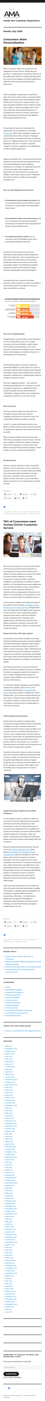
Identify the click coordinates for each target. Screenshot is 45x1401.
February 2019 (10, 1121)
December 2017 (10, 1152)
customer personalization (32, 511)
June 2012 (8, 1312)
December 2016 (11, 1178)
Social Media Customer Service (16, 1013)
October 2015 (10, 1211)
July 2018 (8, 1134)
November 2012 (11, 1299)
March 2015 (9, 1227)
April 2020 (9, 1095)
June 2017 (8, 1165)
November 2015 (11, 1209)
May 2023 (8, 1059)
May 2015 (8, 1221)
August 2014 (9, 1245)
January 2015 (10, 1232)
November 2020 (11, 1079)
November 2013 (11, 1268)
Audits (7, 987)
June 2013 (8, 1281)
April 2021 (9, 1072)
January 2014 (10, 1263)
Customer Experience (13, 995)
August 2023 (9, 1054)
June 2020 (9, 1090)
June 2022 (9, 1064)
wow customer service (20, 513)
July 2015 (8, 1219)
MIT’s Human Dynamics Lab (18, 849)
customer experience (30, 939)
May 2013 (8, 1283)
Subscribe (11, 1374)
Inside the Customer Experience (21, 20)
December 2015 (10, 1206)
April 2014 (9, 1255)
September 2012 (11, 1304)
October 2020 (10, 1082)
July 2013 (8, 1278)
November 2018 (11, 1126)
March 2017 (9, 1172)
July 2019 (8, 1108)
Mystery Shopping (12, 1005)
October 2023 (10, 1051)
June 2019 (8, 1110)
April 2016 (9, 1196)
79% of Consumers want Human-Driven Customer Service (20, 524)
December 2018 (10, 1123)
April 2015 (9, 1224)
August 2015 (9, 1216)
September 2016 (11, 1183)
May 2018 (8, 1139)
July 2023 (8, 1056)
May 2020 (8, 1092)
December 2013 (10, 1265)
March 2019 (9, 1118)
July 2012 (8, 1309)
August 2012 (9, 1307)
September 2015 (11, 1214)
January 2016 (10, 1203)
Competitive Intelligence (14, 992)
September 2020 (11, 1085)
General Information (12, 1003)
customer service (17, 511)
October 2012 (10, 1302)
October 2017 (10, 1154)
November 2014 (11, 1237)
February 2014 (10, 1260)
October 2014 (10, 1240)
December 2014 (10, 1234)
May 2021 (8, 1069)
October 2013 (10, 1271)
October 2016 (10, 1180)
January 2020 (10, 1100)
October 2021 (10, 1067)
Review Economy (11, 1008)
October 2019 (10, 1103)
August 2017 (9, 1160)
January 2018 (10, 1149)
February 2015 (10, 1229)
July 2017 (8, 1162)
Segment (8, 133)
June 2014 (8, 1250)
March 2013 (9, 1289)
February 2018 (10, 1147)
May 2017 (8, 1167)
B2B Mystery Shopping (13, 990)
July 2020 (8, 1087)
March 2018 (9, 1144)
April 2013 (8, 1286)
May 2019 (8, 1113)
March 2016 (9, 1198)
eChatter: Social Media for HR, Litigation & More (23, 1031)
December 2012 (10, 1296)
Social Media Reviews (13, 1015)
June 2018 (8, 1136)
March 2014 (9, 1258)
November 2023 (11, 1049)
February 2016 (10, 1201)
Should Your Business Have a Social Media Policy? (23, 967)
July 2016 (8, 1188)
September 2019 (11, 1105)
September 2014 (11, 1242)
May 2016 (8, 1193)
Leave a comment (34, 513)
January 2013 (10, 1294)
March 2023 (9, 1061)
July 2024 (8, 1046)
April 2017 (8, 1170)
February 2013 (10, 1291)
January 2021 (10, 1077)
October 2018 (10, 1129)
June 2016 (8, 1191)
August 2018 (9, 1131)
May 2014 (8, 1252)
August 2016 (9, 1185)
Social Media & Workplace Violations (18, 1010)
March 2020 (9, 1098)
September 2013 (11, 1273)
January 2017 (10, 1175)
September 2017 (11, 1157)
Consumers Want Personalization (15, 41)
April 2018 (9, 1141)
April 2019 (9, 1116)
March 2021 (9, 1074)
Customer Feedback (12, 997)
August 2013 (9, 1276)
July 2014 (8, 1247)
